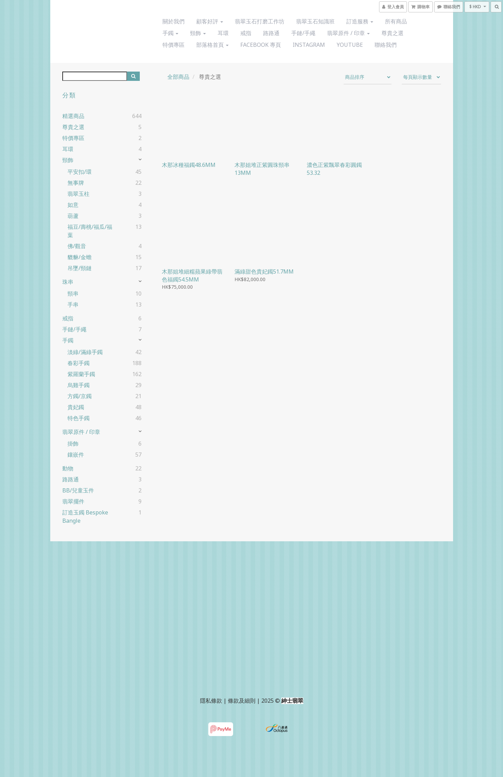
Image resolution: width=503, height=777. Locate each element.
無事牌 (75, 183)
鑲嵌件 (75, 454)
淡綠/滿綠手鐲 (85, 352)
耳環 (223, 33)
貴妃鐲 (75, 407)
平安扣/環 (79, 171)
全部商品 (178, 77)
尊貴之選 (392, 33)
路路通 (271, 33)
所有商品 (396, 21)
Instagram (309, 45)
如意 (72, 205)
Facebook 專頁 (260, 45)
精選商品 (73, 116)
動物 (67, 468)
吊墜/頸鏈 (79, 268)
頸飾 (198, 33)
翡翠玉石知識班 (315, 21)
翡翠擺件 (73, 501)
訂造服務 (359, 21)
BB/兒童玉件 (78, 490)
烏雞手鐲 (78, 385)
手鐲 (170, 33)
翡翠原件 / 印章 (348, 33)
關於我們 (174, 21)
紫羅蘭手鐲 (81, 374)
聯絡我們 (386, 45)
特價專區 (174, 45)
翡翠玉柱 (78, 194)
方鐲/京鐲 (79, 396)
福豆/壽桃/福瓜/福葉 (89, 231)
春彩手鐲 (78, 363)
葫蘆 (72, 216)
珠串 (67, 282)
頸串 (72, 293)
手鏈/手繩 (303, 33)
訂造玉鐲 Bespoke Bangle (85, 516)
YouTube (350, 45)
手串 (72, 304)
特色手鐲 (78, 418)
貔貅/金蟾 (79, 257)
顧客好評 (209, 21)
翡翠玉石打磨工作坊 (259, 21)
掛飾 (72, 443)
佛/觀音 (76, 246)
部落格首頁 (212, 45)
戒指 (245, 33)
